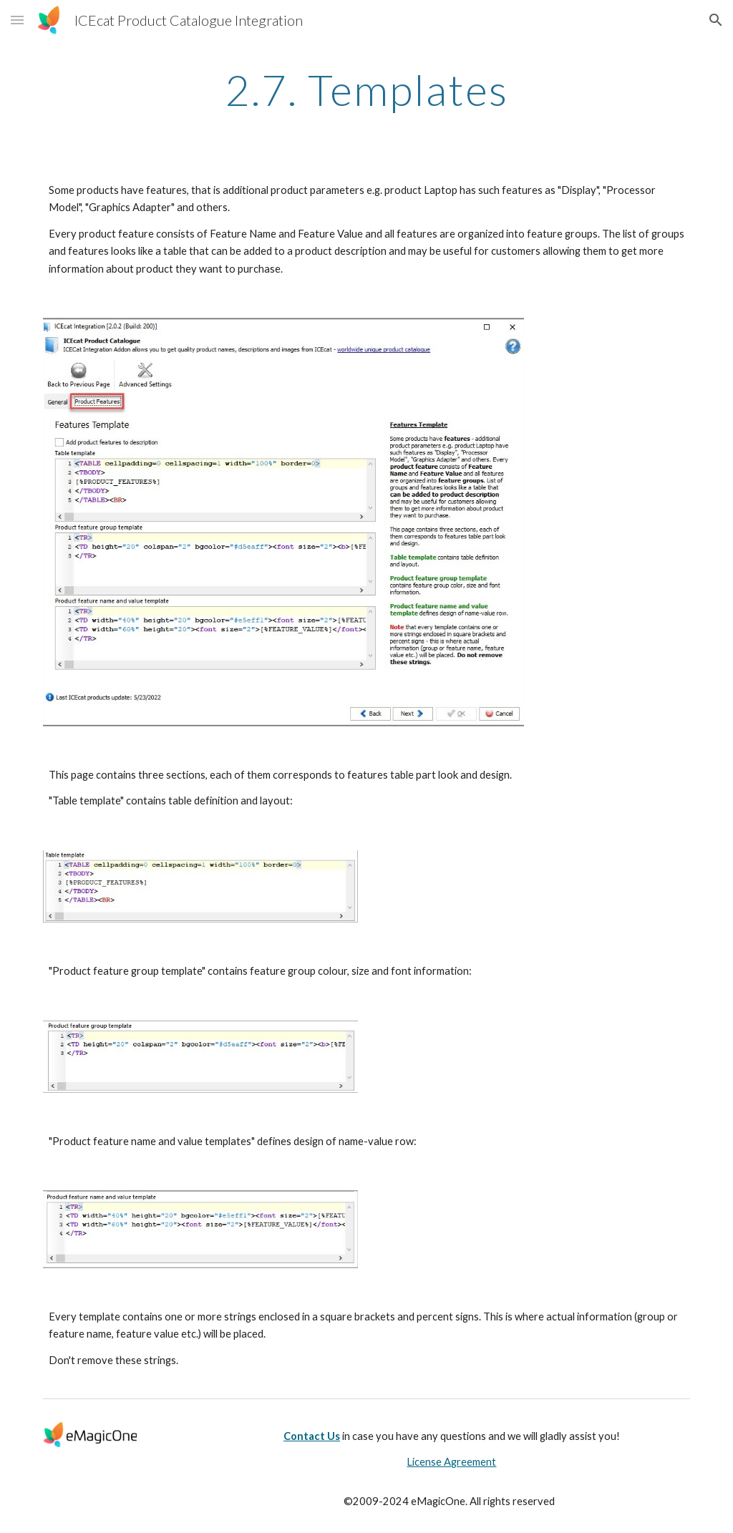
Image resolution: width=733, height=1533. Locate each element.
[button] (17, 19)
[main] (367, 89)
